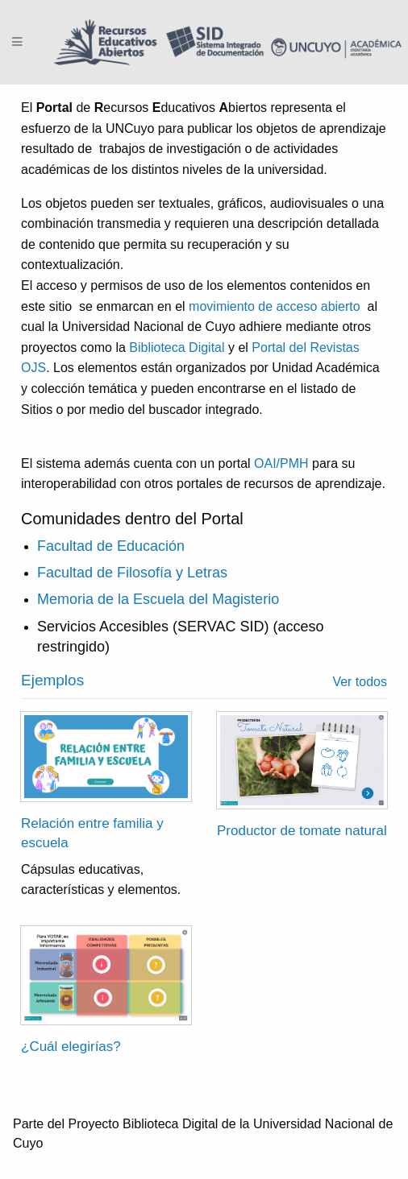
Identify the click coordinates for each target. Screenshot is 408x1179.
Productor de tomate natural (302, 830)
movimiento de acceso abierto (274, 306)
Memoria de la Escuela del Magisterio (158, 599)
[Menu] (17, 42)
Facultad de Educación (111, 546)
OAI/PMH (281, 463)
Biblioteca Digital (177, 347)
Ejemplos (52, 680)
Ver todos (359, 682)
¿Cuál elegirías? (71, 1046)
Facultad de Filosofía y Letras (132, 573)
